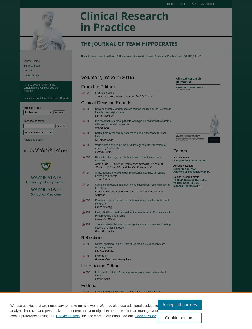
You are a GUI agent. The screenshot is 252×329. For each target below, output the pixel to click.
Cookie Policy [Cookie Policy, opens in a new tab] (145, 316)
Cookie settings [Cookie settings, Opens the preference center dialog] (179, 317)
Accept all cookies (180, 304)
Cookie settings (68, 316)
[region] (126, 310)
